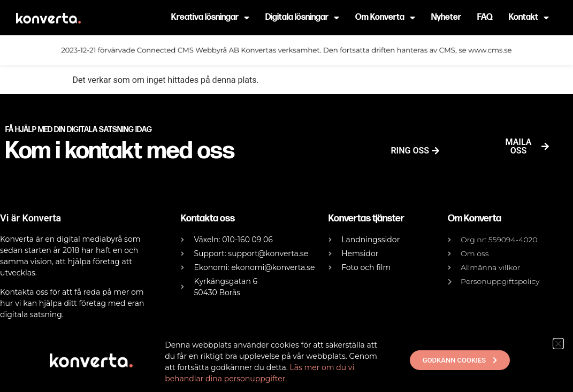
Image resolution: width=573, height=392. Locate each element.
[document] (286, 196)
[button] (558, 344)
